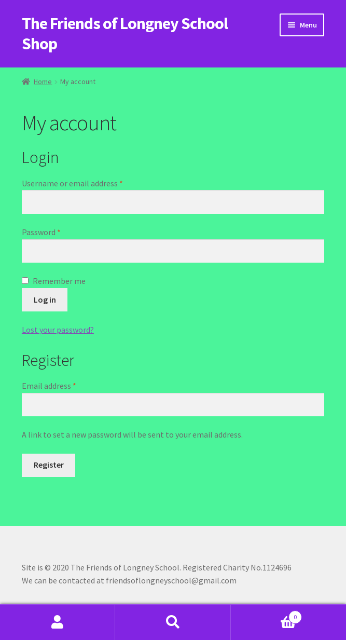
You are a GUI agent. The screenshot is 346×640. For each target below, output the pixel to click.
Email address (64, 385)
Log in (45, 299)
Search (172, 622)
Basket (266, 615)
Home (43, 81)
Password (56, 231)
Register (49, 464)
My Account (57, 622)
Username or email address (88, 182)
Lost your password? (58, 329)
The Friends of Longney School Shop (125, 33)
